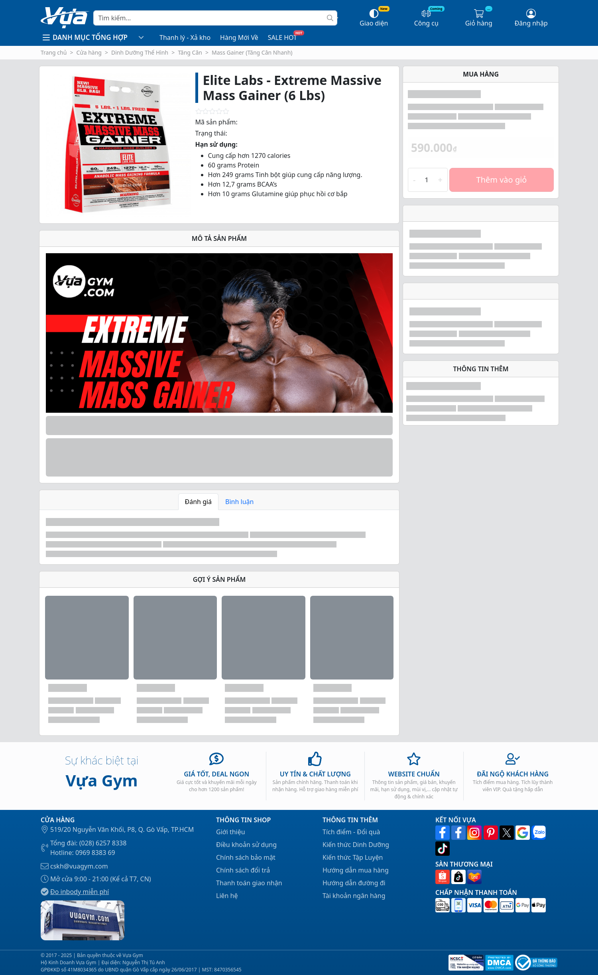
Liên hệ (227, 895)
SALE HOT (282, 37)
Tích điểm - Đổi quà (351, 831)
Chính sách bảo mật (245, 857)
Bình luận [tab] (239, 501)
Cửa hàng (89, 52)
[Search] (215, 18)
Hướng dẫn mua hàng (356, 870)
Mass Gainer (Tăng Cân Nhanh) (252, 52)
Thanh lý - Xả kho (184, 37)
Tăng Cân (190, 52)
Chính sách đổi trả (243, 870)
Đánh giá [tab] (198, 501)
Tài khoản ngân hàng (354, 895)
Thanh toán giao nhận (249, 882)
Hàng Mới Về (239, 37)
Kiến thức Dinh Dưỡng (356, 844)
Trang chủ (54, 52)
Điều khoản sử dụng (246, 844)
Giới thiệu (230, 831)
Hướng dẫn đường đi (354, 882)
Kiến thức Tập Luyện (353, 857)
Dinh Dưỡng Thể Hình (139, 52)
